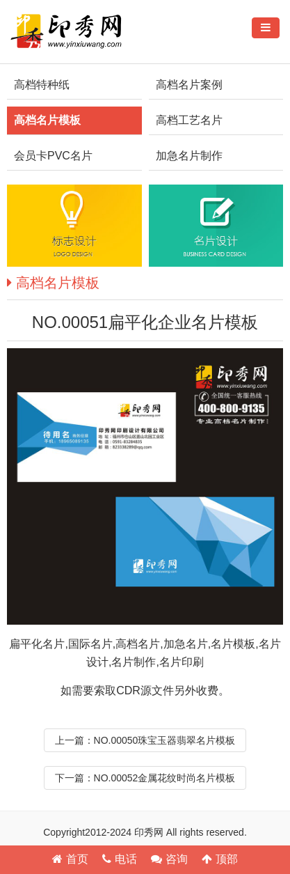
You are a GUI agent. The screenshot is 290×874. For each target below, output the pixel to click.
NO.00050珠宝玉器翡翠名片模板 (165, 740)
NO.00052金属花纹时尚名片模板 (165, 777)
